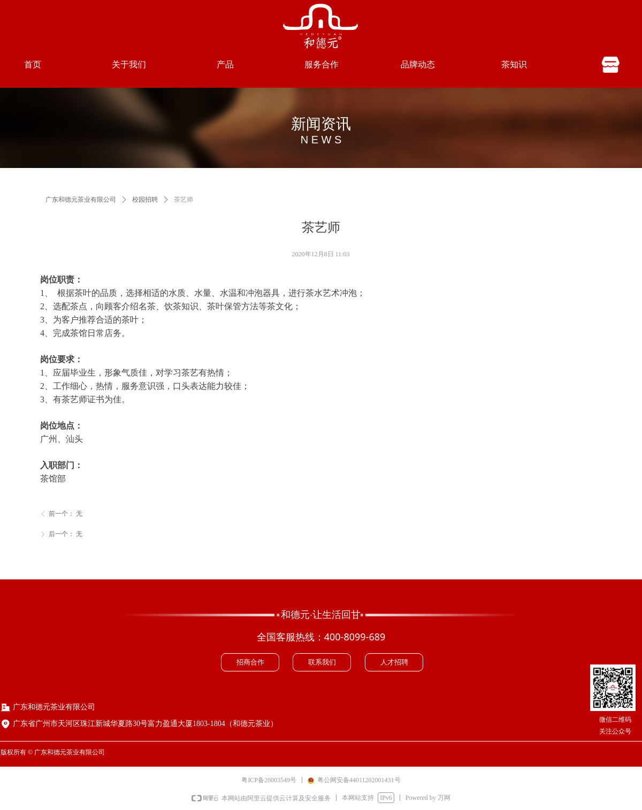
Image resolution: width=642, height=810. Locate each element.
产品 (225, 64)
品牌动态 (418, 64)
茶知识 (514, 64)
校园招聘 (145, 199)
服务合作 (321, 64)
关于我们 (129, 64)
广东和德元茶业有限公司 (80, 199)
